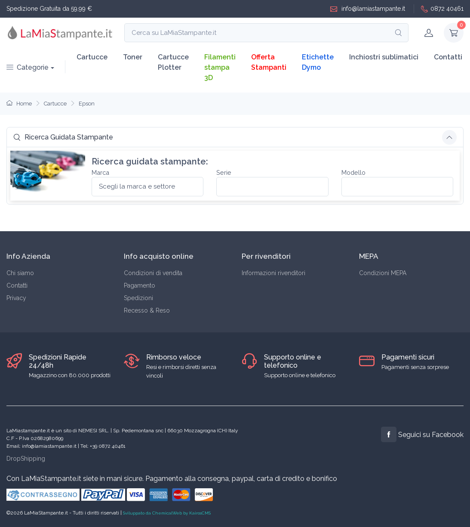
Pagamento (139, 285)
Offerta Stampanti (268, 62)
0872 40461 (442, 8)
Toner (132, 57)
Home (19, 103)
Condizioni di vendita (153, 273)
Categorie (27, 67)
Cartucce (92, 57)
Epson (87, 103)
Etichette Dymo (318, 62)
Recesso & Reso (147, 310)
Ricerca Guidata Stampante (63, 137)
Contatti (448, 57)
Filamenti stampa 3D (220, 67)
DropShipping (25, 458)
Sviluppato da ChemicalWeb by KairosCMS (167, 513)
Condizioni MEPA (382, 273)
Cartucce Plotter (173, 62)
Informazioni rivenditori (273, 273)
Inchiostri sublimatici (383, 57)
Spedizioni (138, 297)
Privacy (16, 297)
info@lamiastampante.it (367, 8)
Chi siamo (20, 273)
